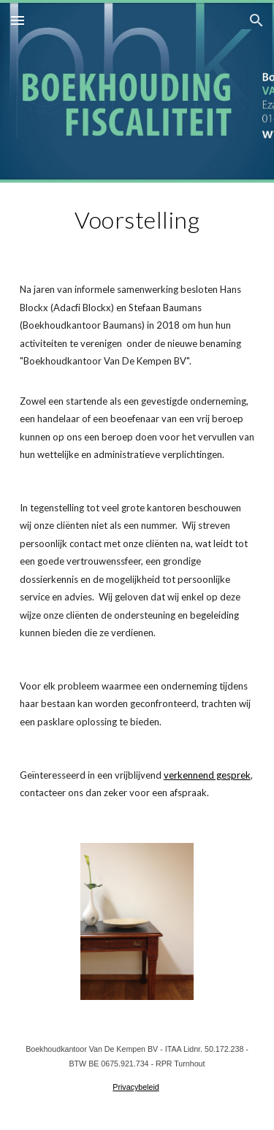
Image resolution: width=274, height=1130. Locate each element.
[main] (137, 220)
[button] (17, 20)
